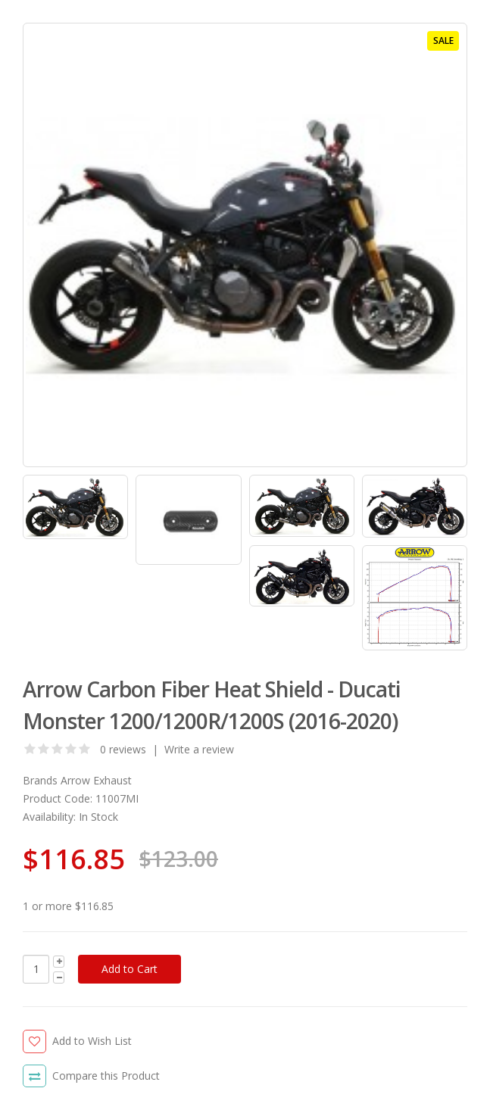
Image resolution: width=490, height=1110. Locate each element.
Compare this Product (106, 1075)
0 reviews (123, 749)
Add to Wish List (92, 1041)
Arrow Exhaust (96, 780)
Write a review (199, 749)
